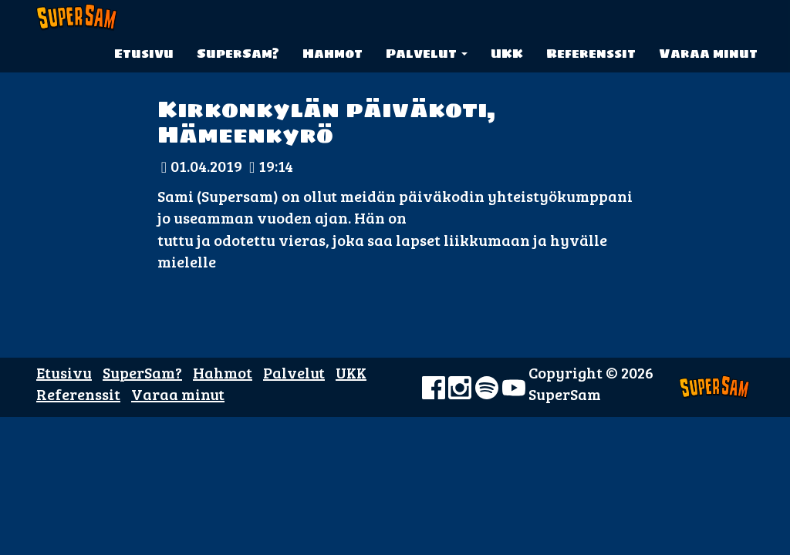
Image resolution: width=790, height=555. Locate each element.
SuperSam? (238, 53)
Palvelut (427, 53)
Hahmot (332, 53)
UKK (507, 53)
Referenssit (591, 53)
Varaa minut (708, 53)
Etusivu (144, 53)
